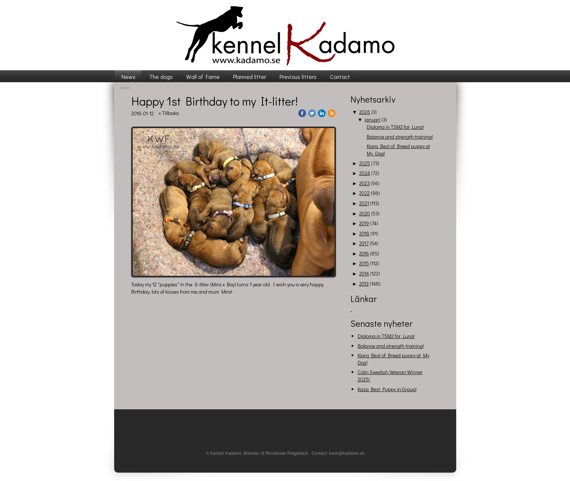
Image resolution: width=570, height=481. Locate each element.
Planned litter (249, 76)
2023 (364, 183)
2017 (364, 243)
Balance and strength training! (400, 136)
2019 (364, 223)
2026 (364, 111)
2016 (364, 253)
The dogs (161, 76)
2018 (364, 233)
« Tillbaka (168, 113)
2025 (364, 163)
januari (372, 119)
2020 (364, 213)
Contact (340, 76)
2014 (364, 273)
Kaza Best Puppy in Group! (387, 389)
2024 (364, 173)
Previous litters (298, 76)
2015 (364, 263)
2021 (364, 203)
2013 (364, 283)
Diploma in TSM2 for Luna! (395, 126)
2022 (364, 193)
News (128, 76)
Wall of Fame (203, 76)
